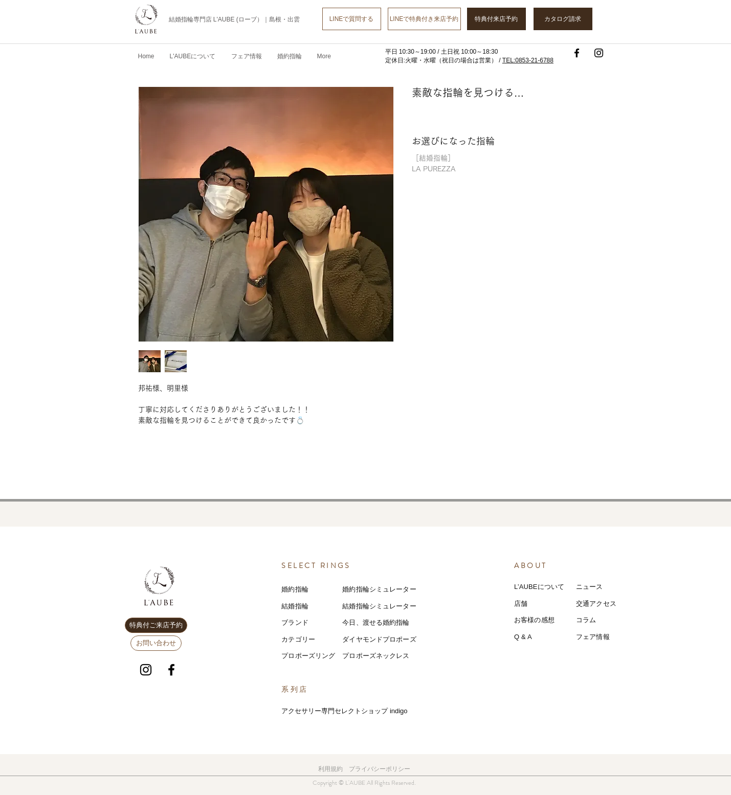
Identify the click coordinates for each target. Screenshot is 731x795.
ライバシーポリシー (382, 769)
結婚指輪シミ (362, 606)
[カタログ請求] (563, 19)
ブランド (294, 622)
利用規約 (330, 769)
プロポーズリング (308, 656)
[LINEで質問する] (351, 19)
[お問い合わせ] (156, 643)
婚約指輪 (294, 589)
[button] (247, 56)
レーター (402, 606)
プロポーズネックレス (375, 656)
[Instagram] (599, 53)
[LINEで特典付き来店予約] (424, 19)
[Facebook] (577, 53)
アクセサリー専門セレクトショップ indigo (344, 711)
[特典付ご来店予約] (156, 625)
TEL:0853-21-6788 (527, 60)
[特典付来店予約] (496, 19)
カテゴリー (298, 639)
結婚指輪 (294, 606)
